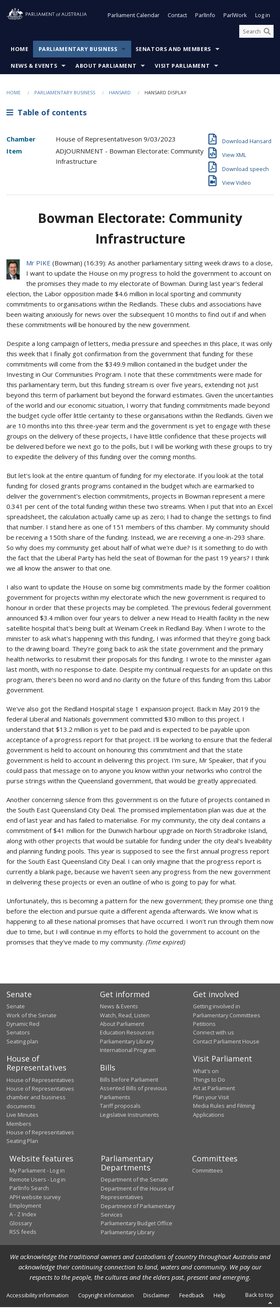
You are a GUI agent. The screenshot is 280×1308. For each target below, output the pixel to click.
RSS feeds (22, 1232)
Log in (262, 16)
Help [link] (220, 1296)
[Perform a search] (267, 32)
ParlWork (235, 16)
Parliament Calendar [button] (134, 16)
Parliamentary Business (78, 50)
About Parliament (105, 67)
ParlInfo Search (29, 1189)
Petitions (204, 1024)
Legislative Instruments (129, 1115)
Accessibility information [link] (37, 1296)
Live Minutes (22, 1115)
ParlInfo (205, 16)
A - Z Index (22, 1215)
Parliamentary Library (127, 1042)
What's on (206, 1072)
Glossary (20, 1224)
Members (18, 1124)
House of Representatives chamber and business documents (40, 1098)
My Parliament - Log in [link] (37, 1171)
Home (20, 50)
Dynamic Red (22, 1024)
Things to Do (209, 1080)
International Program (128, 1051)
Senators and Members (173, 50)
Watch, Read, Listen (125, 1016)
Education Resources (127, 1033)
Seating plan (22, 1042)
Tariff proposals (120, 1106)
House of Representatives (40, 1081)
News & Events (34, 67)
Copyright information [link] (106, 1296)
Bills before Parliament (129, 1080)
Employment (25, 1206)
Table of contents (46, 113)
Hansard (120, 93)
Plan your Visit (211, 1098)
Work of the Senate (31, 1016)
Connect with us (213, 1033)
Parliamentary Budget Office (136, 1224)
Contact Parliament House (226, 1042)
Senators (18, 1033)
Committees (207, 1171)
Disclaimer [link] (156, 1296)
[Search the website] (256, 32)
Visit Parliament (182, 67)
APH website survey (34, 1198)
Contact (177, 16)
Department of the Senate (134, 1180)
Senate (15, 1007)
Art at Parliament (214, 1089)
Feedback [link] (191, 1296)
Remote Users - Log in (37, 1180)
